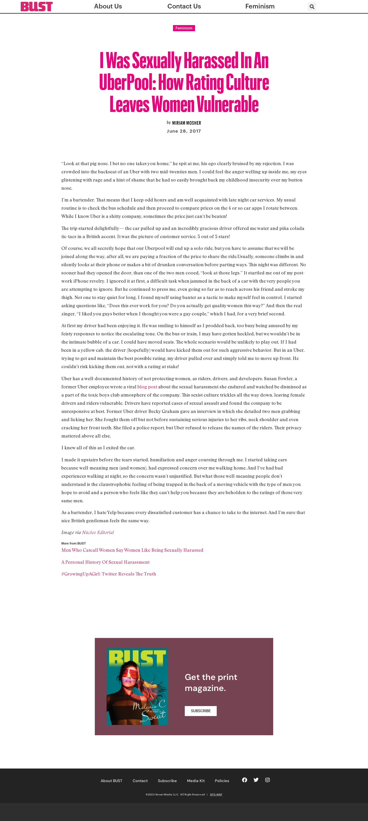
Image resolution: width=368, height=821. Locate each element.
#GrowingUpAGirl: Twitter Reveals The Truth (108, 574)
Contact (140, 780)
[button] (312, 6)
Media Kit (196, 780)
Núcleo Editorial (98, 532)
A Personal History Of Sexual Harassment (105, 562)
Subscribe (167, 780)
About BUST (111, 780)
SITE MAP (216, 794)
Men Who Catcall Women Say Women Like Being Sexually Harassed (132, 550)
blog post (147, 386)
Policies (222, 780)
